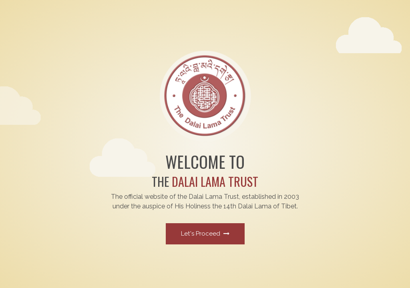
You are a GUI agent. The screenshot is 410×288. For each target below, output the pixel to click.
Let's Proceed (205, 233)
